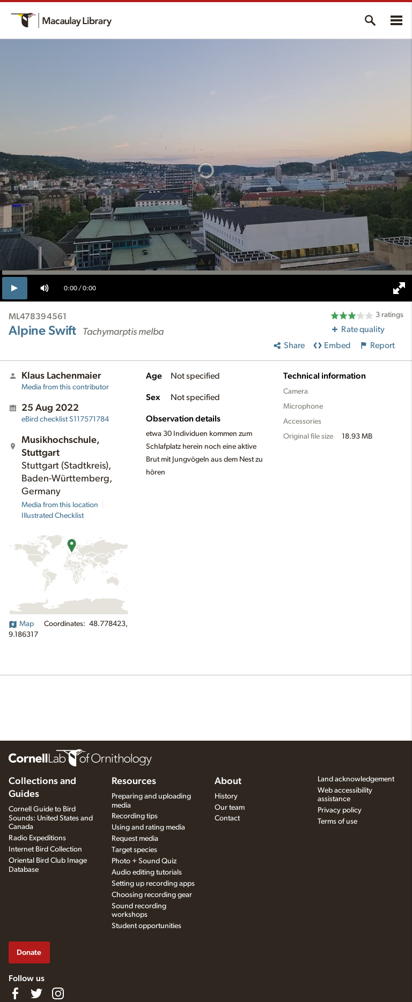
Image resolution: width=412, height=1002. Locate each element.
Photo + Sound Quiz (144, 861)
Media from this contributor (65, 387)
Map (21, 624)
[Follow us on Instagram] (58, 993)
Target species (134, 850)
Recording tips (135, 816)
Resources (134, 781)
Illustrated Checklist (52, 515)
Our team (230, 807)
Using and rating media (148, 827)
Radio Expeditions (37, 838)
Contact (227, 818)
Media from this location (59, 505)
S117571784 (65, 419)
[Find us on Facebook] (15, 993)
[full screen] (399, 288)
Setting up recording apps (153, 883)
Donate (29, 952)
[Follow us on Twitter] (36, 993)
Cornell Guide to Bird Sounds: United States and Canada (51, 818)
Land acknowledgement (356, 779)
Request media (135, 838)
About (228, 781)
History (226, 796)
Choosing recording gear (152, 895)
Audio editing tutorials (147, 872)
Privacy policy (340, 810)
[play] (14, 288)
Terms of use (337, 821)
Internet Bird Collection (45, 849)
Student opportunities (146, 926)
